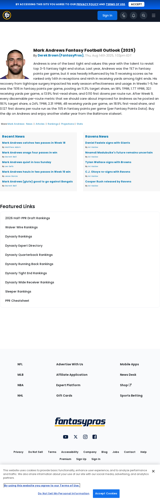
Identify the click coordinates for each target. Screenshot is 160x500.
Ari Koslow (93, 147)
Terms (52, 452)
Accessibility (69, 452)
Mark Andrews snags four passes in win (29, 152)
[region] (80, 482)
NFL (20, 364)
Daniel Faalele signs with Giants (107, 142)
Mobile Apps (129, 364)
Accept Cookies (106, 493)
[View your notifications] (133, 15)
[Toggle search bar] (143, 15)
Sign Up (81, 459)
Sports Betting (131, 395)
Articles (40, 124)
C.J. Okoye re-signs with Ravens (107, 171)
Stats (80, 124)
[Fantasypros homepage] (7, 18)
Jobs (115, 452)
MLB (21, 375)
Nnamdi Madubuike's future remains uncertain (119, 152)
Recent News (13, 136)
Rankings (53, 124)
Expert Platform (68, 385)
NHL (20, 395)
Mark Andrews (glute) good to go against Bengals (37, 181)
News (29, 124)
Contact (129, 452)
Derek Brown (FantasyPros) (61, 55)
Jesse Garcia (11, 176)
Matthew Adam (13, 147)
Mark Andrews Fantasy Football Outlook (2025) (84, 50)
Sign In (95, 459)
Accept (136, 4)
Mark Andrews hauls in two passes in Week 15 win (36, 171)
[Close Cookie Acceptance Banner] (153, 471)
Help (143, 452)
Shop (125, 385)
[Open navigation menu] (153, 15)
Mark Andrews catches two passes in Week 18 (33, 142)
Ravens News (96, 136)
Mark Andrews (16, 124)
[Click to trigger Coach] (123, 15)
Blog (104, 452)
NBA (21, 385)
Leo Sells (9, 166)
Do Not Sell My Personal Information (63, 493)
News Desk (128, 375)
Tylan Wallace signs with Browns (108, 162)
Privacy (18, 452)
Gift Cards (64, 395)
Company (89, 452)
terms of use (115, 4)
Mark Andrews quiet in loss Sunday (26, 162)
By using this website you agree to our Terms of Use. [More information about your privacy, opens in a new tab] (42, 485)
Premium (65, 459)
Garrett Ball (11, 156)
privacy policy (87, 4)
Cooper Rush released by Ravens (108, 181)
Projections (67, 124)
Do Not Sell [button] (35, 452)
